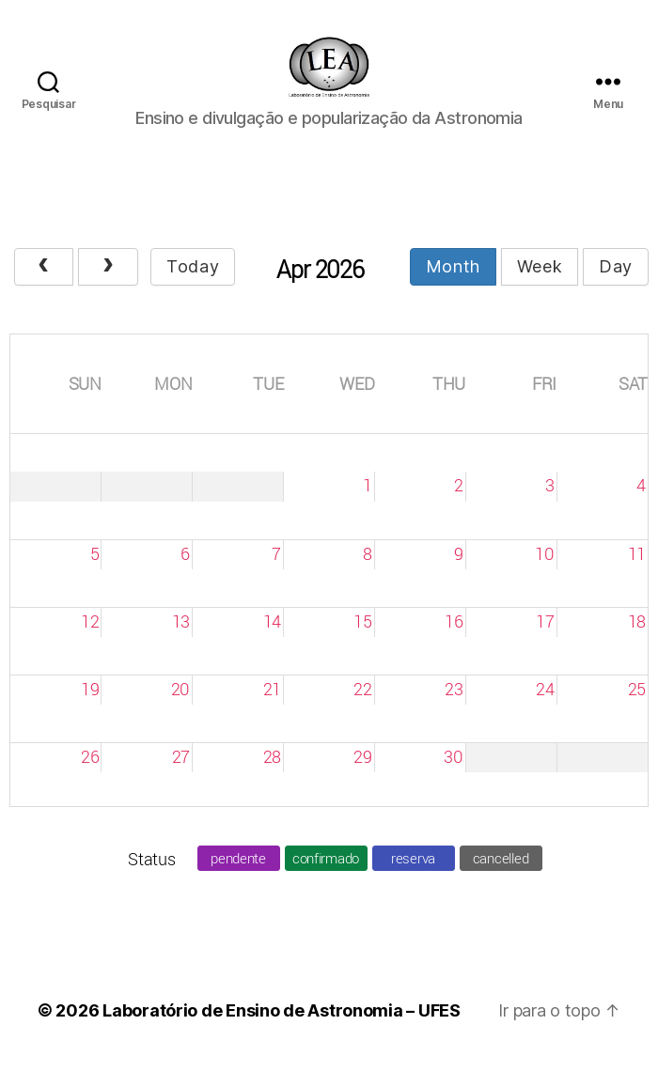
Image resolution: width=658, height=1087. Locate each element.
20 (180, 710)
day (616, 288)
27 (181, 778)
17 (545, 642)
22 (362, 710)
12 (90, 642)
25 (637, 710)
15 (362, 642)
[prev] (43, 289)
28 (272, 778)
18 (637, 642)
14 (272, 642)
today (192, 288)
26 (90, 778)
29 (362, 778)
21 (272, 710)
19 (90, 710)
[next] (107, 289)
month (453, 288)
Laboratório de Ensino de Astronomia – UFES (281, 1032)
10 (544, 575)
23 (453, 710)
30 (453, 778)
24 (545, 710)
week (539, 288)
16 (453, 642)
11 (637, 575)
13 (181, 642)
